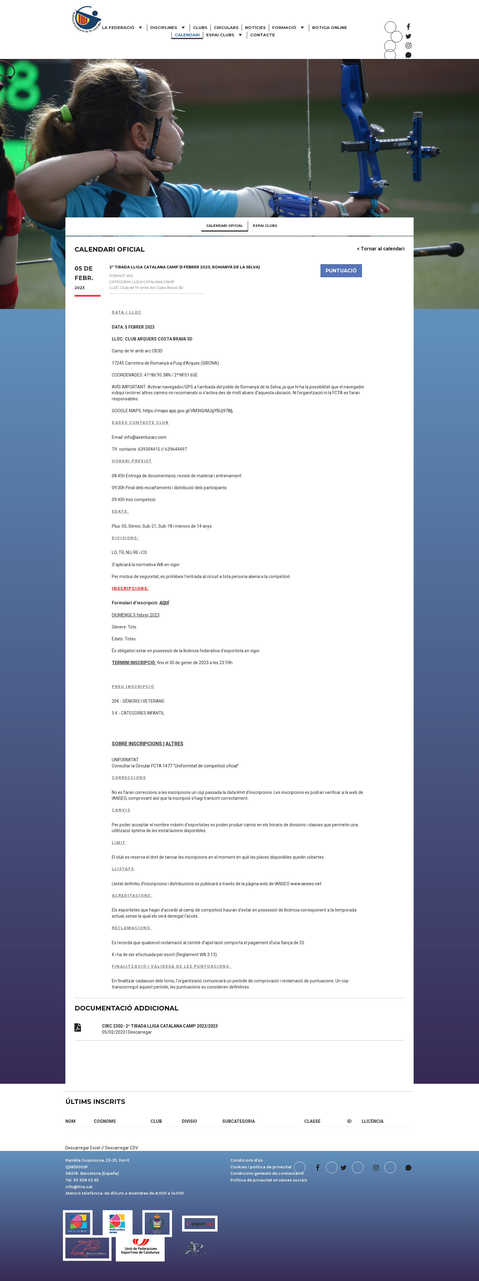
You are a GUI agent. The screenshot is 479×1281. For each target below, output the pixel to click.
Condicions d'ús (246, 1160)
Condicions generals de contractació (267, 1173)
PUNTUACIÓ (341, 271)
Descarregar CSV (121, 1147)
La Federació (123, 27)
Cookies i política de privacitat (261, 1167)
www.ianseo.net (306, 883)
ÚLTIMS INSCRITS (95, 1101)
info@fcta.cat (79, 1187)
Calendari (187, 34)
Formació (289, 27)
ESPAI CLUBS (225, 34)
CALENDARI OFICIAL (224, 226)
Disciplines (168, 27)
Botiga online (329, 27)
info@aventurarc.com (145, 437)
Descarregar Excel (82, 1147)
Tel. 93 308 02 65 (82, 1180)
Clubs (200, 27)
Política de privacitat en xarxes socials (268, 1180)
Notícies (255, 27)
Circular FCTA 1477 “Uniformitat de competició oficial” (187, 765)
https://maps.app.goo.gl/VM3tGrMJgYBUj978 (188, 410)
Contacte (262, 34)
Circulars (226, 27)
